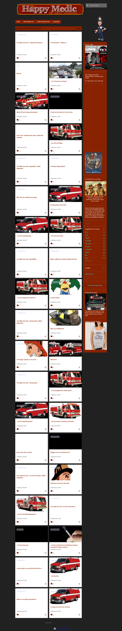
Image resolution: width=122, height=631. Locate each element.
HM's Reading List (29, 21)
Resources (56, 21)
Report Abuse (89, 274)
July (86, 255)
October (87, 246)
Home (18, 21)
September (88, 249)
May (86, 232)
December (88, 241)
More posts (48, 622)
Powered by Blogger (61, 628)
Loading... (88, 223)
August (87, 238)
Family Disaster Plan (43, 21)
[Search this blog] (98, 5)
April (86, 235)
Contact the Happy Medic (95, 285)
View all (78, 28)
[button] (45, 58)
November (88, 243)
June (86, 258)
